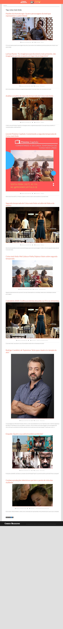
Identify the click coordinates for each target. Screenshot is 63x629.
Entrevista (42, 86)
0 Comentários (38, 42)
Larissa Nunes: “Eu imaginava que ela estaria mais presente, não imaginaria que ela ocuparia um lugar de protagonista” (31, 55)
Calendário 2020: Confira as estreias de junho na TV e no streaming (32, 301)
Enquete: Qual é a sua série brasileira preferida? (24, 434)
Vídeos (43, 122)
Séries (45, 289)
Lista (43, 42)
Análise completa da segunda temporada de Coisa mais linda (29, 96)
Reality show (44, 340)
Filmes (39, 340)
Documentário (39, 508)
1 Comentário (37, 470)
